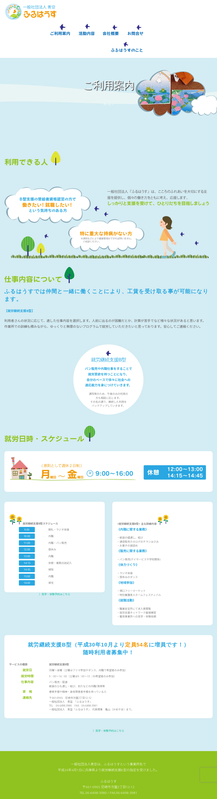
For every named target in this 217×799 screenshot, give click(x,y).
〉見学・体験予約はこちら (54, 576)
